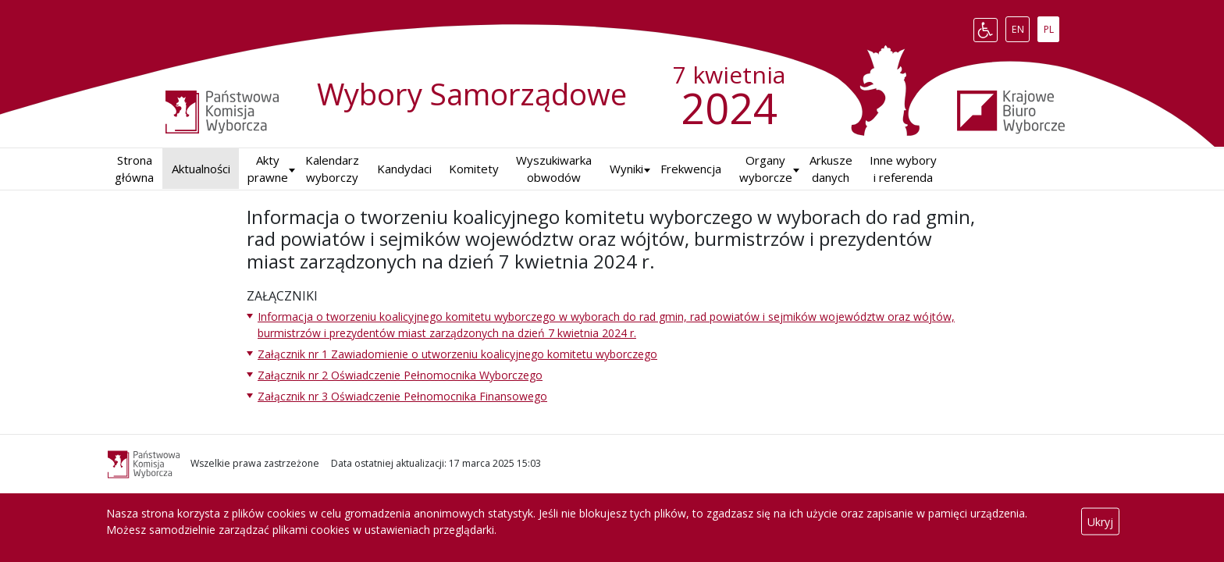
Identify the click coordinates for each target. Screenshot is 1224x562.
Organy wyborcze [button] (765, 169)
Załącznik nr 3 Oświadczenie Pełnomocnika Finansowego (402, 396)
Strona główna (134, 169)
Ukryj (1100, 521)
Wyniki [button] (626, 168)
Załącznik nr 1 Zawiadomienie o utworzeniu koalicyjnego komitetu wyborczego (457, 354)
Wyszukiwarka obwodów (554, 169)
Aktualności (201, 168)
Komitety (474, 168)
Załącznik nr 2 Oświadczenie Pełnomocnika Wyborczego (400, 375)
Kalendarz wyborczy (332, 169)
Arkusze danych (830, 169)
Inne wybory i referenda (903, 169)
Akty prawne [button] (267, 169)
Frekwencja (690, 168)
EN (1020, 26)
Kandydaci (404, 168)
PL (1051, 26)
